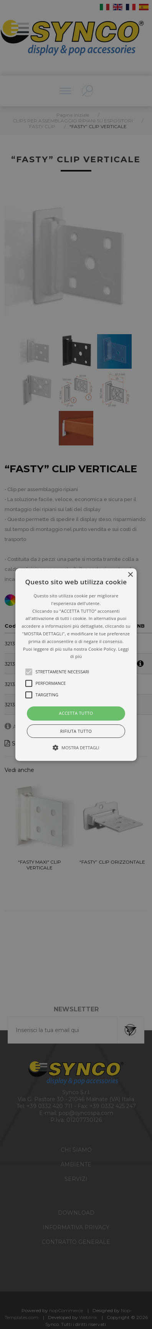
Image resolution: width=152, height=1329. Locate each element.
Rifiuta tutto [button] (76, 731)
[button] (76, 664)
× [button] (130, 575)
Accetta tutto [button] (76, 713)
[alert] (76, 664)
